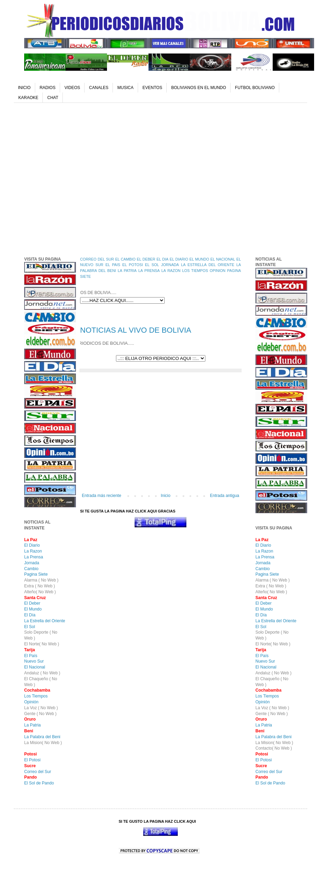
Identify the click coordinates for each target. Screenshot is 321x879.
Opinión (31, 702)
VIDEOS (72, 87)
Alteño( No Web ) (40, 591)
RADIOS (48, 87)
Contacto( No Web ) (273, 748)
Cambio (31, 568)
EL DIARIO (179, 259)
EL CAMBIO (125, 259)
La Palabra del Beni (42, 736)
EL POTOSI (132, 265)
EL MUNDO (199, 259)
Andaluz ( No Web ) (42, 673)
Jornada (31, 562)
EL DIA (162, 259)
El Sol (29, 626)
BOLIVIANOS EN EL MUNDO (198, 87)
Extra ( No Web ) (39, 586)
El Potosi (32, 760)
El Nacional (34, 667)
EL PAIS (112, 265)
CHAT (52, 97)
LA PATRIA (127, 270)
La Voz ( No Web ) (41, 707)
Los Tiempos (36, 696)
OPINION (218, 270)
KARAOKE (28, 97)
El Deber (32, 603)
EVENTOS (152, 87)
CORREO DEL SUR (97, 259)
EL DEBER (146, 259)
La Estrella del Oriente (44, 620)
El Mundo (33, 609)
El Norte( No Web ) (41, 644)
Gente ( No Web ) (40, 713)
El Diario (32, 545)
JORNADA (170, 265)
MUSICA (125, 87)
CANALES (98, 87)
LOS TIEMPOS (195, 270)
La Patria (32, 725)
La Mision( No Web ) (43, 742)
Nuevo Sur (34, 661)
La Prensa (33, 557)
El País (30, 655)
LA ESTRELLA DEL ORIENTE (207, 265)
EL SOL (152, 265)
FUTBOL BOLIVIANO (255, 87)
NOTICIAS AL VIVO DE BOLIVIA (135, 330)
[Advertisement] (64, 178)
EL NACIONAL (223, 259)
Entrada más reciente (101, 495)
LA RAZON (171, 270)
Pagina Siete (36, 574)
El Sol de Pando (39, 783)
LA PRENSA (149, 270)
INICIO (24, 87)
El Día (30, 615)
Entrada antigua (224, 495)
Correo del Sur (37, 771)
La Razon (33, 551)
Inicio (166, 495)
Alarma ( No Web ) (41, 580)
